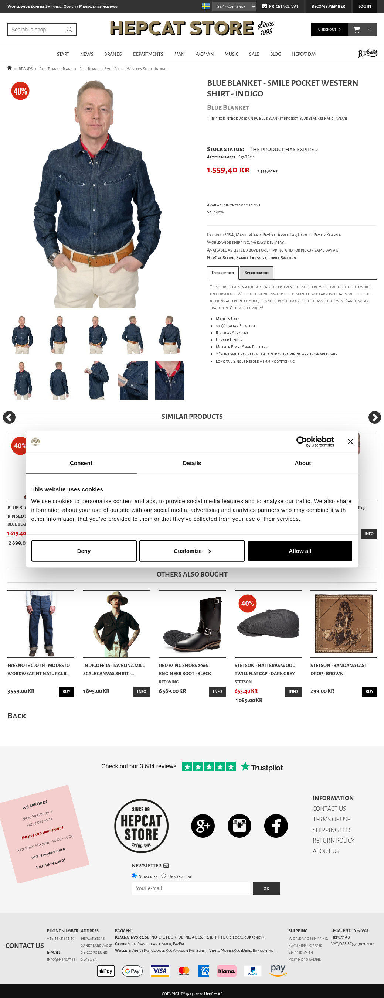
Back (16, 715)
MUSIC (231, 54)
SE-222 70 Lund (94, 952)
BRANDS (113, 54)
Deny (84, 550)
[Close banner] (350, 441)
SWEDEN (89, 959)
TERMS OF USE (331, 819)
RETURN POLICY (333, 840)
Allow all (300, 550)
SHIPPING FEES (332, 830)
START (63, 54)
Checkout (327, 29)
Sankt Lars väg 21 (96, 945)
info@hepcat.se (61, 959)
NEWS (86, 54)
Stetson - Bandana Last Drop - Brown (338, 669)
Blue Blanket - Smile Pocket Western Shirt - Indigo (122, 68)
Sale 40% (215, 212)
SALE (254, 54)
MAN (179, 54)
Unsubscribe (180, 876)
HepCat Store (93, 938)
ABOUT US (326, 851)
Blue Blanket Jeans (56, 68)
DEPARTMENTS (148, 54)
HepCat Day (304, 54)
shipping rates (309, 945)
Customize (192, 550)
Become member (328, 6)
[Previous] (9, 417)
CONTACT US (329, 809)
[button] (357, 29)
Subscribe (148, 876)
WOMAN (205, 54)
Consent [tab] (81, 463)
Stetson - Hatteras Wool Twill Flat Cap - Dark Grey (265, 669)
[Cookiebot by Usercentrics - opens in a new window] (301, 441)
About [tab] (303, 463)
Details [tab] (192, 463)
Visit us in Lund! (51, 863)
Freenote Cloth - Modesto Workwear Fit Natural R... (38, 669)
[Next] (374, 417)
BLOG (275, 54)
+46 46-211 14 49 (61, 938)
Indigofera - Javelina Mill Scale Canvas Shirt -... (114, 669)
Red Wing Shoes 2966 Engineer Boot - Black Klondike (185, 670)
